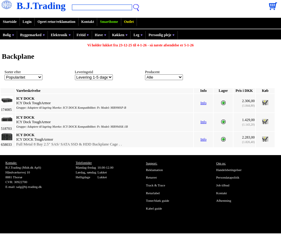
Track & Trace (155, 185)
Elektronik (61, 35)
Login (27, 22)
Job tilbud (223, 185)
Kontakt (87, 22)
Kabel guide (154, 208)
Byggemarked (32, 35)
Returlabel (153, 193)
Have (100, 35)
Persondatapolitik (227, 177)
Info (203, 103)
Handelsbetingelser (229, 170)
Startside (10, 22)
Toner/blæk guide (157, 200)
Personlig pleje (162, 35)
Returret (151, 177)
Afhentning (223, 200)
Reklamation (154, 170)
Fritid (82, 35)
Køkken (120, 35)
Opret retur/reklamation (57, 22)
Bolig (8, 35)
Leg (138, 35)
